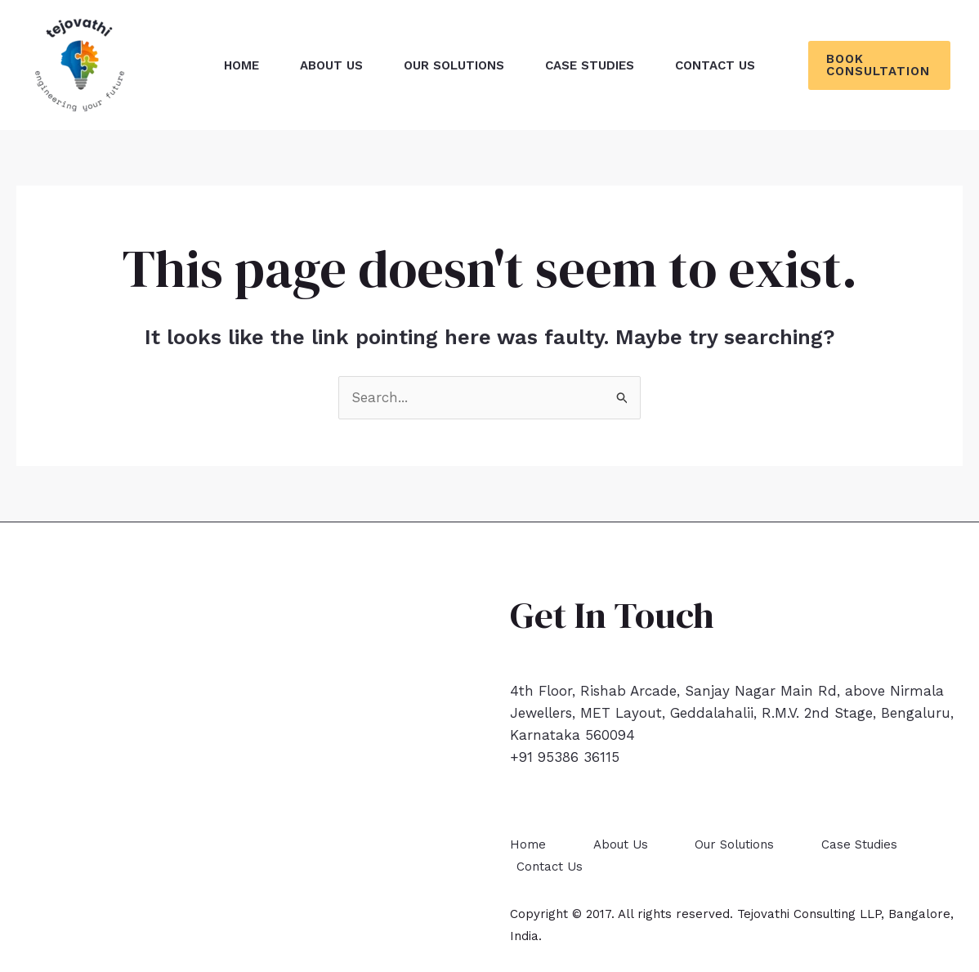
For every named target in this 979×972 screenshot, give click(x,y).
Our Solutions (734, 844)
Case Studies (859, 844)
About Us (620, 844)
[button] (879, 65)
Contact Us (549, 866)
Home (528, 844)
